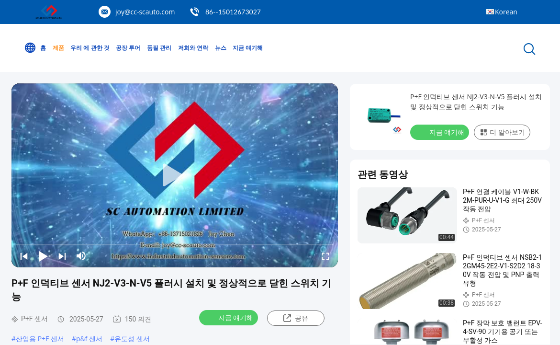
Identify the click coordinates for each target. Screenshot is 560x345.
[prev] (24, 256)
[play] (175, 175)
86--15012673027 (233, 12)
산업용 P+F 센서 (40, 338)
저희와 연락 (193, 48)
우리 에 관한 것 (89, 48)
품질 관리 (159, 48)
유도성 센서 (132, 338)
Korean (506, 11)
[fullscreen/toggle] (325, 256)
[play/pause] (43, 256)
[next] (62, 256)
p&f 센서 (89, 338)
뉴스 (220, 48)
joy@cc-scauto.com (145, 11)
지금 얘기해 (248, 48)
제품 (58, 48)
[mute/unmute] (81, 256)
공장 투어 (128, 48)
